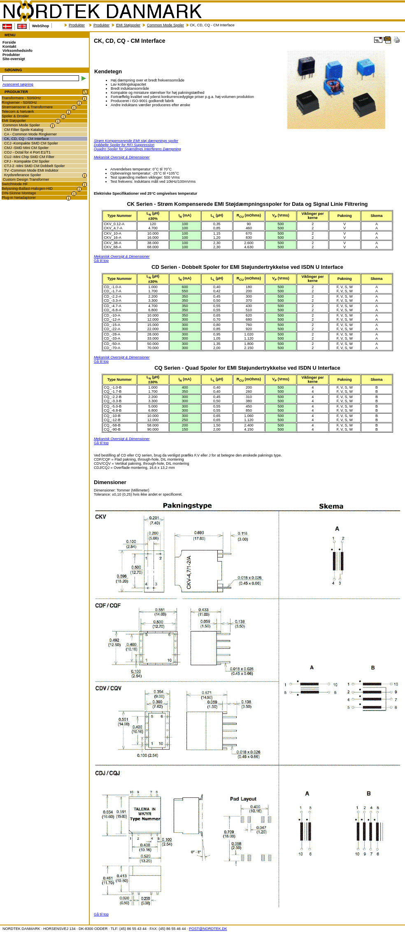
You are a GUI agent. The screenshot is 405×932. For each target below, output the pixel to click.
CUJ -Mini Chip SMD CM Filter (29, 157)
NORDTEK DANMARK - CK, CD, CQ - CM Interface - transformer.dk (102, 11)
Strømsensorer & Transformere (27, 107)
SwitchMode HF (15, 184)
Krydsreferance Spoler (22, 175)
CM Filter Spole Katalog (23, 130)
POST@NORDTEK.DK (208, 929)
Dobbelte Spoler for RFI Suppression (124, 145)
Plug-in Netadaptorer (19, 198)
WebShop (40, 26)
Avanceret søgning (17, 84)
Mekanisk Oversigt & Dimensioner (122, 157)
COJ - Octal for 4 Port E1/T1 (27, 152)
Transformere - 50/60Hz (21, 98)
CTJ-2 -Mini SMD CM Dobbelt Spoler (34, 166)
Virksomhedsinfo (17, 51)
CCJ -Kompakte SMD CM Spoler (31, 143)
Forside (9, 42)
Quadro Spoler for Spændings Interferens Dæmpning (137, 149)
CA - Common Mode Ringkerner (30, 134)
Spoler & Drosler (15, 116)
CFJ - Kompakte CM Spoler (26, 161)
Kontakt (9, 46)
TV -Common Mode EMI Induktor (31, 170)
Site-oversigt (13, 59)
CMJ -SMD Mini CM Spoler (26, 148)
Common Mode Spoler (165, 25)
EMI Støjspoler (128, 25)
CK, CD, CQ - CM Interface (26, 139)
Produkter (77, 25)
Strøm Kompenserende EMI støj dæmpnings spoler (136, 141)
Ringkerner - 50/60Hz (19, 102)
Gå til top (101, 261)
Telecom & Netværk (18, 112)
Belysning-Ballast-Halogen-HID (27, 188)
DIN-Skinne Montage (19, 193)
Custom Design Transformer (26, 179)
